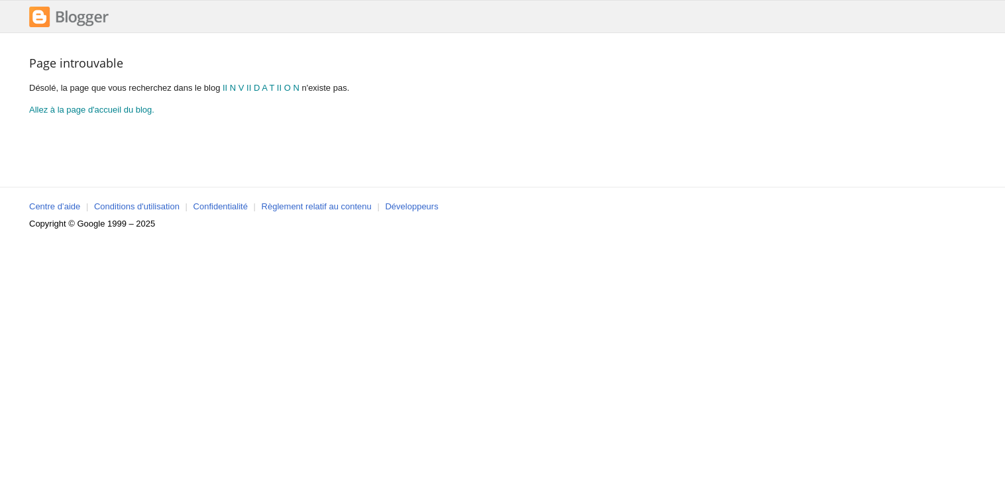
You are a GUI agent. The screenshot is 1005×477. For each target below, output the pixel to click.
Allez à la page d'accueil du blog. (91, 110)
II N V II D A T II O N (261, 88)
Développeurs (411, 206)
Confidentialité (220, 206)
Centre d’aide (54, 206)
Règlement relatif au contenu (317, 206)
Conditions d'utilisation (137, 206)
